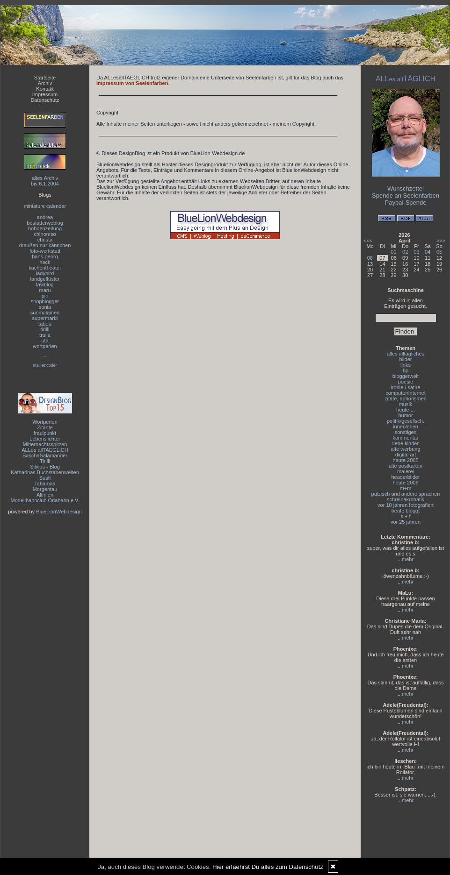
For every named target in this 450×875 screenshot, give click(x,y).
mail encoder (45, 365)
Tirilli (45, 461)
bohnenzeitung (45, 228)
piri (45, 296)
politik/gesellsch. (405, 421)
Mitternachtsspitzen (45, 444)
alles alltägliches (405, 353)
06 (370, 258)
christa (44, 239)
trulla (45, 335)
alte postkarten (405, 466)
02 (405, 252)
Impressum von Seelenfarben (132, 83)
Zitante (45, 427)
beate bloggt (406, 510)
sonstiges (405, 432)
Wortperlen (45, 422)
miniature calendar (45, 206)
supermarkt (45, 318)
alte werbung (406, 449)
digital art (405, 454)
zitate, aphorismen (406, 398)
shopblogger (45, 301)
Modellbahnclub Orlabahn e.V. (45, 500)
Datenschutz (44, 100)
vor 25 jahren (406, 522)
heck (44, 262)
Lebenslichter (44, 438)
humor (405, 415)
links (405, 365)
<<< (367, 240)
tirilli (45, 329)
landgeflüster (45, 279)
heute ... (405, 410)
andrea (45, 217)
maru (45, 290)
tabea (44, 324)
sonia (45, 307)
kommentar (405, 438)
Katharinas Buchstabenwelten (45, 472)
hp (405, 370)
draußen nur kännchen (45, 245)
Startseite (45, 77)
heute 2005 (405, 460)
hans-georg (45, 256)
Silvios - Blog (45, 467)
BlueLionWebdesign (59, 511)
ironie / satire (406, 387)
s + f (405, 516)
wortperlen (45, 346)
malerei (405, 471)
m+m (406, 488)
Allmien (44, 495)
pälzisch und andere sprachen (405, 494)
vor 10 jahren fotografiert (405, 505)
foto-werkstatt (44, 251)
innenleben (405, 426)
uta (44, 340)
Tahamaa (44, 483)
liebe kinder (405, 443)
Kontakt (44, 89)
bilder (405, 359)
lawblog (44, 284)
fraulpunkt (45, 433)
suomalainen (44, 312)
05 (439, 252)
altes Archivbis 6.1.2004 (45, 180)
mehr (408, 559)
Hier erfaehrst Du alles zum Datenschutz (267, 866)
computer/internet (405, 393)
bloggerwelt (405, 376)
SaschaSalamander (44, 455)
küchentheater (45, 267)
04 (427, 252)
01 (393, 252)
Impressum (45, 94)
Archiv (45, 83)
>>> (440, 240)
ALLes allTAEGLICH (45, 450)
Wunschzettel (405, 188)
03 (416, 252)
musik (406, 404)
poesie (405, 381)
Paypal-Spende (406, 202)
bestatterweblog (45, 223)
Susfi (45, 478)
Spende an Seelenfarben (405, 195)
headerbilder (405, 477)
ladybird (45, 273)
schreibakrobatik (405, 499)
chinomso (45, 234)
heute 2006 (405, 482)
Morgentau (45, 489)
